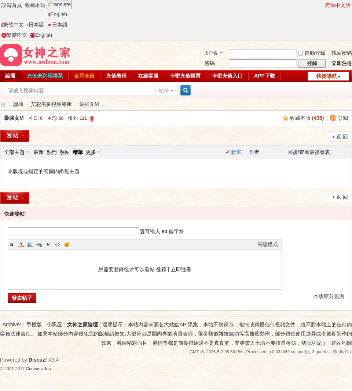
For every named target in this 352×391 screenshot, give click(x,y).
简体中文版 (338, 5)
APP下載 (264, 76)
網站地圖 (341, 343)
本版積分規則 (329, 296)
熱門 (52, 152)
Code (57, 244)
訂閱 (343, 118)
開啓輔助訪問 (321, 5)
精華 (78, 152)
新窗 (236, 152)
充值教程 (116, 76)
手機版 (34, 324)
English (57, 14)
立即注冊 (341, 63)
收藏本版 (307, 118)
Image (30, 244)
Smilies (66, 244)
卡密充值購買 (185, 76)
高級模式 (267, 244)
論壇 (18, 104)
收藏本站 (35, 5)
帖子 (164, 91)
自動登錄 (311, 53)
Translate (59, 4)
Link (39, 244)
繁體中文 (12, 25)
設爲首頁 (11, 5)
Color (21, 244)
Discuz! (38, 360)
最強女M (89, 104)
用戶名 (210, 52)
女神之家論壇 (3, 104)
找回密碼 (341, 53)
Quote (48, 244)
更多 (91, 152)
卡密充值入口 (227, 76)
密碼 (210, 63)
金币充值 (84, 76)
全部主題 (14, 152)
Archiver (12, 324)
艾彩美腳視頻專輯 (51, 104)
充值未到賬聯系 (45, 76)
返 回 (342, 137)
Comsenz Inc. (39, 368)
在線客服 (148, 76)
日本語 (35, 25)
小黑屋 (54, 324)
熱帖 (64, 152)
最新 (38, 152)
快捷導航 (326, 76)
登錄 (161, 269)
